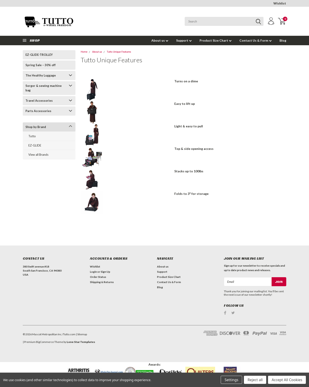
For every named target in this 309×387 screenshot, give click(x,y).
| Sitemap (81, 334)
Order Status (98, 277)
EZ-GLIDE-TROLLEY (39, 54)
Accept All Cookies (287, 379)
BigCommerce (45, 342)
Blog (282, 40)
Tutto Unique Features (119, 51)
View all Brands (38, 154)
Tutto (32, 136)
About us (159, 40)
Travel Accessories (39, 100)
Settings (231, 379)
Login (93, 271)
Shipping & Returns (102, 282)
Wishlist (279, 3)
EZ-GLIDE (34, 145)
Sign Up (105, 271)
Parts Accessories (38, 111)
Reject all (255, 379)
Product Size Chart (216, 40)
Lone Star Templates (81, 342)
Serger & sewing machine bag (43, 88)
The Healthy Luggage (40, 75)
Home (84, 51)
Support (184, 40)
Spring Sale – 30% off (40, 65)
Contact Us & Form (255, 40)
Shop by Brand (35, 127)
